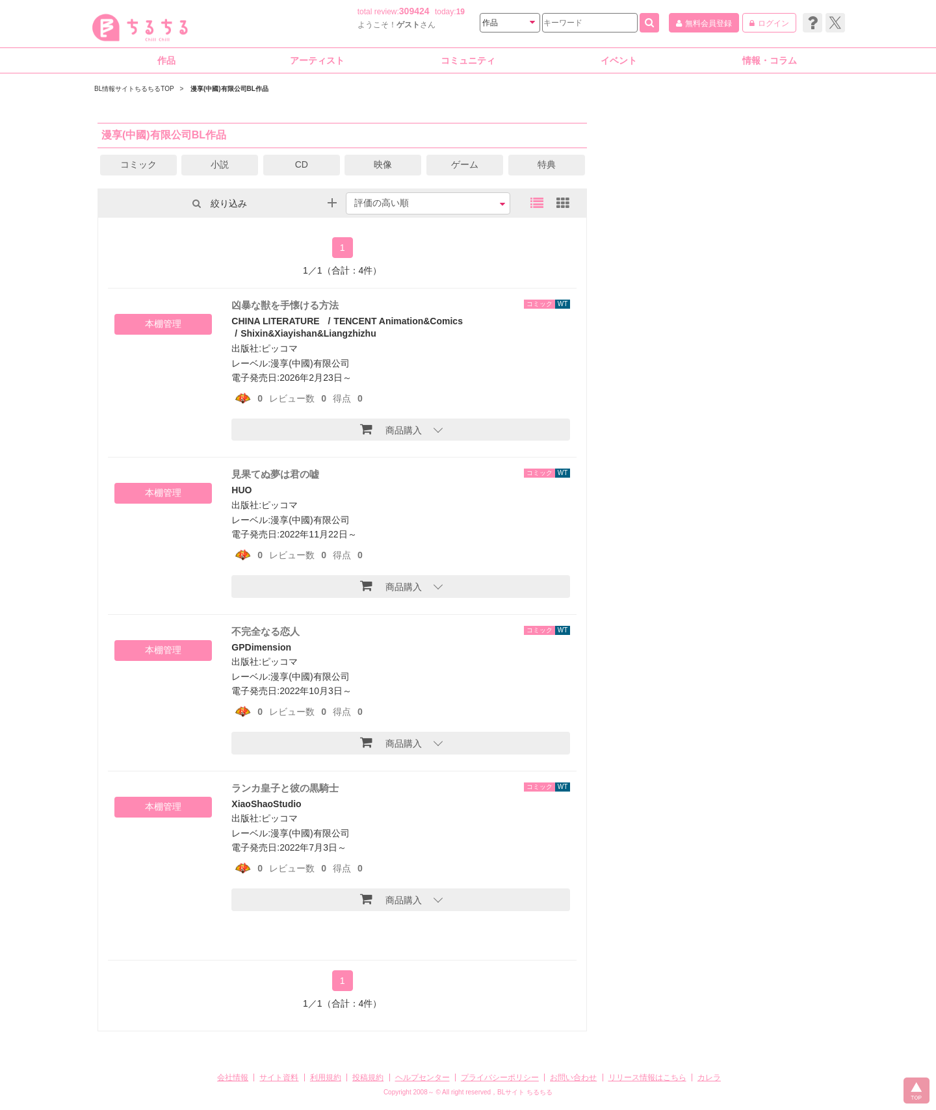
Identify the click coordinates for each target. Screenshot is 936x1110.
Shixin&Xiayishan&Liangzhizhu (308, 333)
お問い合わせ (573, 1077)
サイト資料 (278, 1077)
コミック (138, 164)
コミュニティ (468, 60)
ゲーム (464, 164)
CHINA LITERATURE (275, 321)
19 (460, 11)
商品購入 (391, 428)
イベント (619, 60)
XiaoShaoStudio (266, 804)
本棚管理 (163, 323)
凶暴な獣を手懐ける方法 (285, 305)
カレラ (709, 1077)
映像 (383, 164)
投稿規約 (368, 1077)
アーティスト (317, 60)
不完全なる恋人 (265, 631)
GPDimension (261, 647)
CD (301, 164)
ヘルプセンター (422, 1077)
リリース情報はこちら (647, 1077)
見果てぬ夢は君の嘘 (275, 474)
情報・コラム (769, 60)
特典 (547, 164)
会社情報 (232, 1077)
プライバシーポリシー (500, 1077)
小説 (220, 164)
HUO (241, 490)
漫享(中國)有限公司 (309, 363)
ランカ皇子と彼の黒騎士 (285, 788)
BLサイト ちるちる (524, 1092)
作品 (166, 60)
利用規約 (325, 1077)
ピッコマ (279, 348)
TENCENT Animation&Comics (398, 321)
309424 (414, 11)
